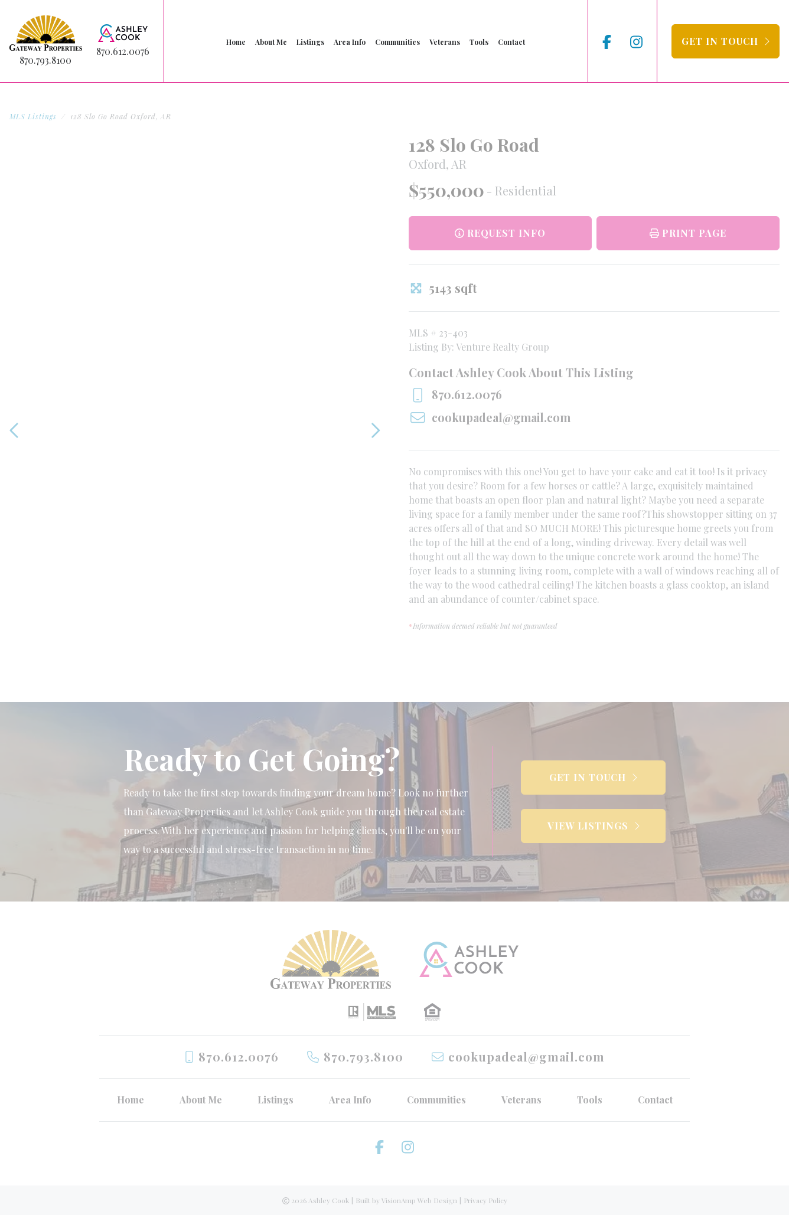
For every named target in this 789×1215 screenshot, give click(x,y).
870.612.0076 (122, 51)
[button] (725, 41)
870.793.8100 (45, 60)
